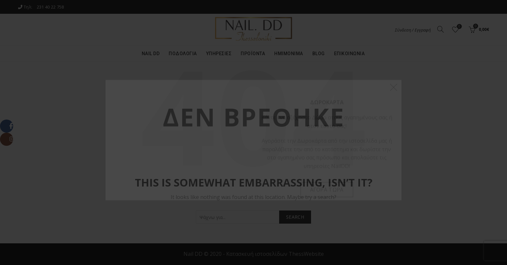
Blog (318, 53)
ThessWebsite (306, 253)
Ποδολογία (183, 53)
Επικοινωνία (349, 53)
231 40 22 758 (50, 7)
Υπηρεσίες (219, 53)
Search (295, 217)
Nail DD (151, 53)
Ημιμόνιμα (288, 53)
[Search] (440, 29)
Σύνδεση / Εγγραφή (413, 30)
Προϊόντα (253, 53)
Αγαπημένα (459, 27)
